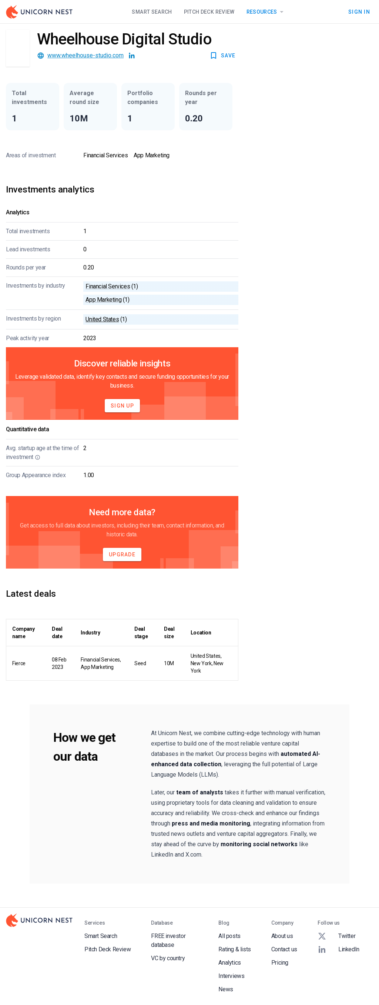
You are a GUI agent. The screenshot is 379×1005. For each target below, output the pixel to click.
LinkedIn (338, 949)
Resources (266, 11)
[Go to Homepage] (39, 12)
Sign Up (122, 405)
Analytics (229, 962)
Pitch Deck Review (209, 12)
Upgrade (122, 554)
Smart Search (152, 12)
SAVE (222, 55)
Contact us (284, 949)
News (225, 989)
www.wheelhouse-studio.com (85, 55)
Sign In (359, 12)
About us (282, 935)
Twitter (336, 936)
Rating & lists (234, 949)
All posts (229, 935)
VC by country (168, 958)
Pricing (279, 962)
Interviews (231, 975)
